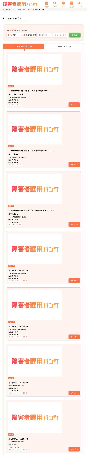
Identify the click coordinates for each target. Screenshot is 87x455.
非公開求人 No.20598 (42, 220)
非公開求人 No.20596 (42, 170)
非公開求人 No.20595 (42, 145)
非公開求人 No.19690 (42, 270)
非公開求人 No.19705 (42, 319)
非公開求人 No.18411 (42, 344)
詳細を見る (74, 73)
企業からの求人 (23, 46)
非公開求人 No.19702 (42, 295)
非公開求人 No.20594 (42, 195)
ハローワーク (63, 46)
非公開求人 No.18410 (42, 369)
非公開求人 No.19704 (42, 245)
